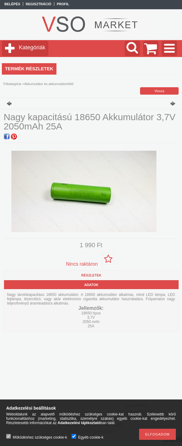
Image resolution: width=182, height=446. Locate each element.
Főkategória (12, 84)
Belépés (12, 4)
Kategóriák (32, 47)
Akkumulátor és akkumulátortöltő (48, 84)
